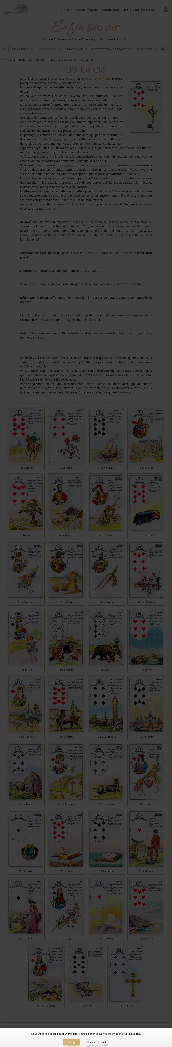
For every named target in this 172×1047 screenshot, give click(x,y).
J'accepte (71, 1042)
